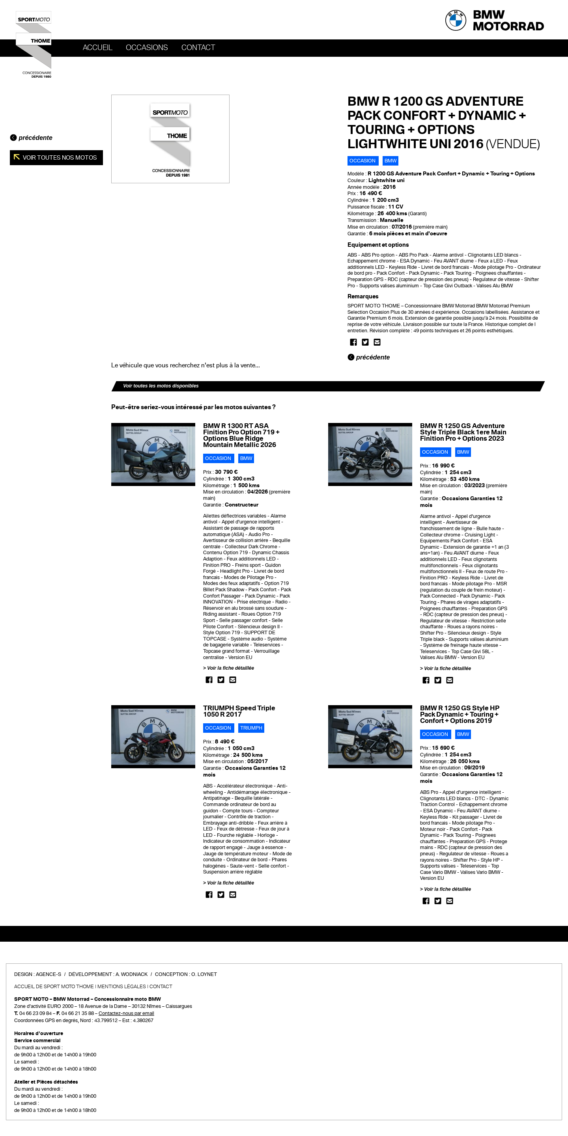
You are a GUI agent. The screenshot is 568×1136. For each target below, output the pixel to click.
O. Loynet (204, 974)
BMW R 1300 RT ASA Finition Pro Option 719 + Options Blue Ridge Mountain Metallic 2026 (241, 435)
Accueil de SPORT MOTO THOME (54, 986)
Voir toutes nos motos (59, 158)
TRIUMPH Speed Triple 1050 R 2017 (239, 711)
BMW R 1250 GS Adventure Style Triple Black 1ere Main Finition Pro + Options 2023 (463, 432)
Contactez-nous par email (126, 1013)
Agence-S (48, 974)
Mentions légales (121, 986)
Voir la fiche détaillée (230, 668)
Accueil (97, 47)
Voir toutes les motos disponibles (161, 386)
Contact (198, 47)
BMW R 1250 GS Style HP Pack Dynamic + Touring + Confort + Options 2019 (459, 714)
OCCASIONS (147, 47)
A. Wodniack (132, 974)
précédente (31, 137)
